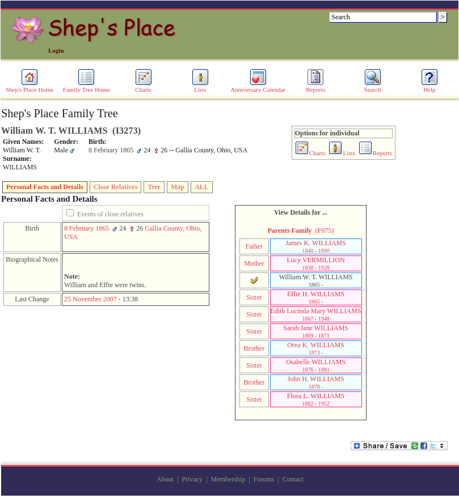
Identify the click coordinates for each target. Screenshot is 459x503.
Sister (254, 297)
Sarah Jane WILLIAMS (315, 331)
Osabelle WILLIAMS (316, 365)
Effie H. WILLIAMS (315, 297)
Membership (227, 479)
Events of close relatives (110, 214)
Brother (254, 348)
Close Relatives (116, 187)
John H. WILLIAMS (316, 382)
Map (177, 187)
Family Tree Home (86, 86)
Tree (154, 187)
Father (254, 246)
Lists (200, 86)
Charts (143, 86)
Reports (315, 86)
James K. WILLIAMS (315, 246)
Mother (254, 263)
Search (373, 86)
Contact (293, 479)
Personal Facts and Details (44, 187)
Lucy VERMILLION (316, 263)
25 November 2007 (90, 299)
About (165, 479)
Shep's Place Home (29, 86)
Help (429, 86)
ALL (202, 187)
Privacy (192, 479)
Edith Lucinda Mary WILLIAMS (316, 314)
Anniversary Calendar (257, 86)
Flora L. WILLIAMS (315, 399)
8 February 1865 (86, 228)
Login (56, 50)
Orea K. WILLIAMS (315, 348)
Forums (264, 479)
